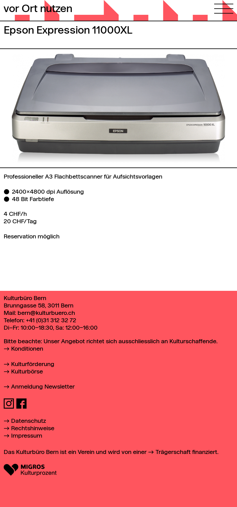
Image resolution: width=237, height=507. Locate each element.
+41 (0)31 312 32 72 (51, 320)
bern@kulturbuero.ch (46, 313)
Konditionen (27, 349)
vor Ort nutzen (38, 9)
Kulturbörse (27, 371)
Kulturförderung (32, 364)
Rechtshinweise (32, 428)
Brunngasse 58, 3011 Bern (38, 305)
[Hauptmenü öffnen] (223, 7)
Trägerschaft (173, 452)
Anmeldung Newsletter (43, 387)
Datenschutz (28, 421)
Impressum (26, 436)
